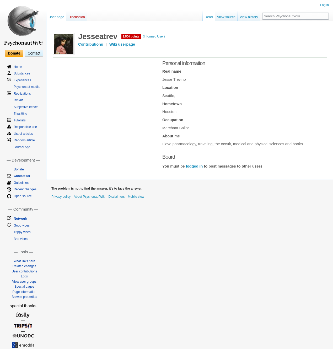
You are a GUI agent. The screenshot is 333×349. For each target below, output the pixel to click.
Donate (14, 53)
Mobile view (136, 196)
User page (56, 17)
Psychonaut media (27, 87)
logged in (194, 166)
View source (226, 17)
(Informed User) (154, 36)
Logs (24, 276)
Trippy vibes (22, 232)
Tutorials (20, 120)
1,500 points (131, 36)
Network (20, 219)
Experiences (22, 80)
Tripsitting (20, 113)
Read (209, 17)
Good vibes (22, 225)
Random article (24, 140)
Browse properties (24, 297)
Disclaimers (116, 196)
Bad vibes (21, 239)
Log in (324, 5)
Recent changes (25, 189)
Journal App (22, 147)
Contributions (90, 44)
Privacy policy (61, 196)
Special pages (24, 286)
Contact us (22, 176)
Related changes (24, 266)
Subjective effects (26, 107)
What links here (24, 261)
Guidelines (21, 183)
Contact (34, 53)
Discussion (76, 17)
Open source (23, 196)
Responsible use (25, 127)
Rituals (18, 100)
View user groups (24, 281)
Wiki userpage (122, 44)
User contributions (24, 271)
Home (18, 67)
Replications (22, 93)
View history (249, 17)
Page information (24, 292)
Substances (22, 73)
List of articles (23, 134)
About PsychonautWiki (89, 196)
